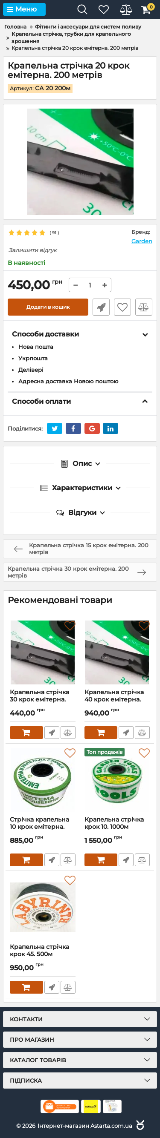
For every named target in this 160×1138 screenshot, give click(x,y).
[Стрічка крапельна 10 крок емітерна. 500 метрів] (43, 780)
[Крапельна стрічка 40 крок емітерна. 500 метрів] (117, 652)
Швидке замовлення (101, 307)
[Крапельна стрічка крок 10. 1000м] (117, 780)
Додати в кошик (48, 307)
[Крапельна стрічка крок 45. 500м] (43, 907)
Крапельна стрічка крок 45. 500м (43, 954)
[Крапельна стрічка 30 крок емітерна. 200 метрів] (43, 652)
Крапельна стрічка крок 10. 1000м (117, 827)
